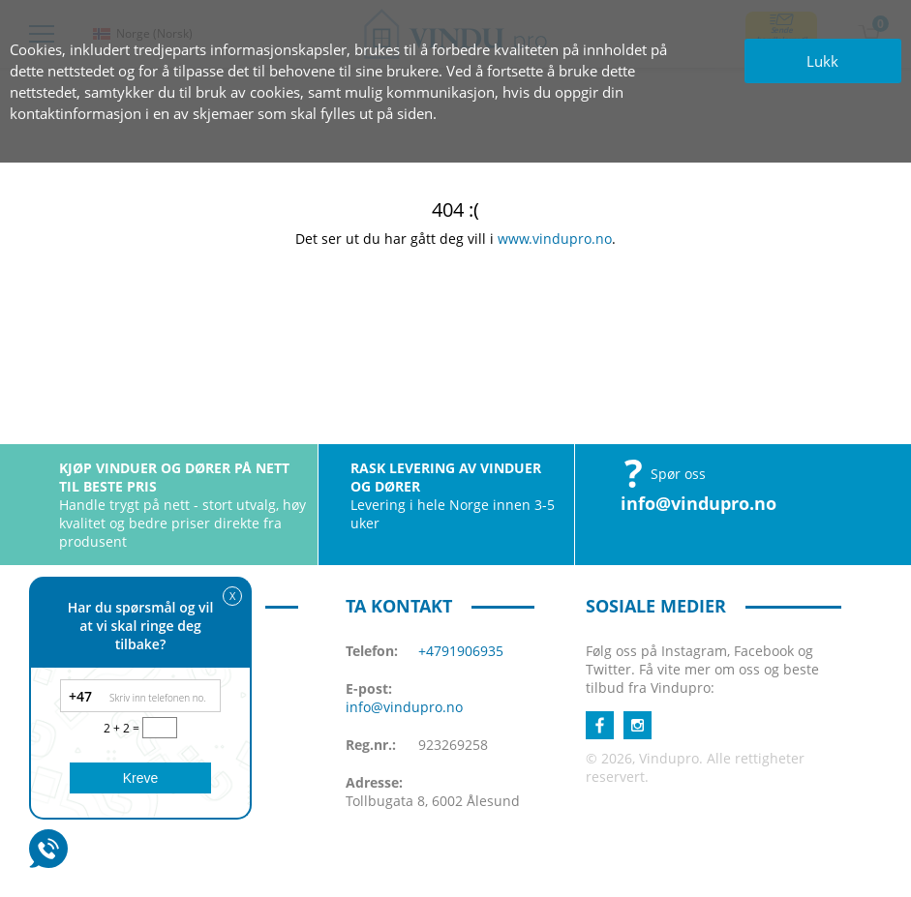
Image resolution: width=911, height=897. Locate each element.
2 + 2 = (123, 728)
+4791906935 (460, 651)
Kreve (141, 778)
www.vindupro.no (555, 238)
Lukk (822, 61)
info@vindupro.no (698, 503)
